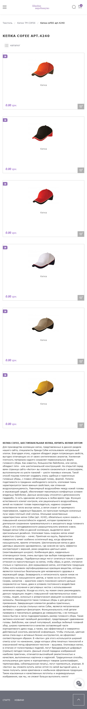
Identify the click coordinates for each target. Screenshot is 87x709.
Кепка (43, 85)
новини (19, 700)
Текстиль (7, 23)
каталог (12, 45)
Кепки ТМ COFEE (26, 23)
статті (6, 700)
